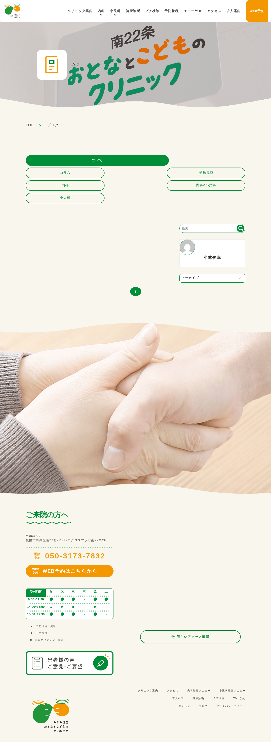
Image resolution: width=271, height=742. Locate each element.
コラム (90, 161)
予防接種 (135, 161)
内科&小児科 (226, 161)
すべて (45, 161)
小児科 (130, 11)
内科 (117, 11)
